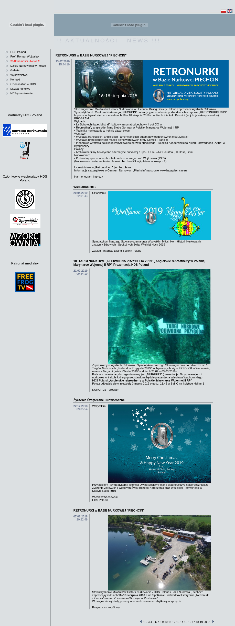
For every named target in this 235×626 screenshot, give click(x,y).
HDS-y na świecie (21, 93)
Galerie (14, 70)
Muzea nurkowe (20, 88)
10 (166, 621)
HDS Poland (18, 51)
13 (177, 621)
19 (201, 621)
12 (173, 621)
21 (209, 621)
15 (185, 621)
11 (170, 621)
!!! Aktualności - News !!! (25, 61)
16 (189, 621)
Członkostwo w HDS (23, 84)
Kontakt (15, 79)
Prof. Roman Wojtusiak (24, 56)
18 (197, 621)
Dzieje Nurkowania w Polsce (28, 65)
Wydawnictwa (18, 74)
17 (193, 621)
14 (181, 621)
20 (205, 621)
